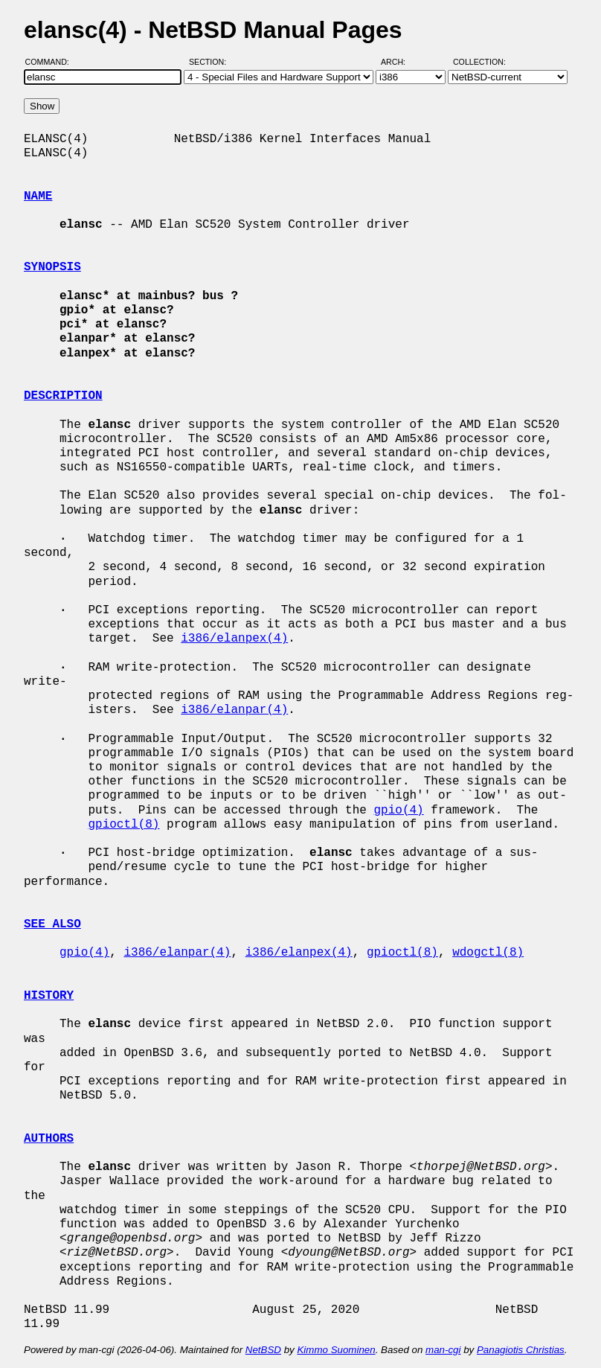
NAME (38, 196)
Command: (51, 61)
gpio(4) (398, 810)
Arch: (400, 61)
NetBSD (263, 1349)
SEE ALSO (52, 924)
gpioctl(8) (123, 824)
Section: (211, 61)
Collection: (479, 61)
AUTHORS (49, 1139)
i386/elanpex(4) (234, 638)
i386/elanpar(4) (234, 710)
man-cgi (442, 1349)
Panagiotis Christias (521, 1349)
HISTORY (49, 996)
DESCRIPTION (63, 396)
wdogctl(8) (488, 953)
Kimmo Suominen (336, 1349)
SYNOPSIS (52, 267)
